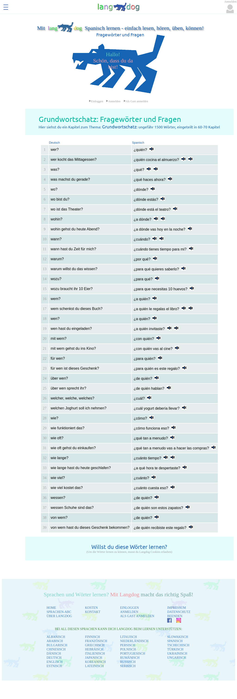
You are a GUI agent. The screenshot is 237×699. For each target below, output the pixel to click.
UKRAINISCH (177, 653)
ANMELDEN (129, 612)
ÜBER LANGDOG (59, 616)
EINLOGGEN (129, 607)
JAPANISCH (93, 657)
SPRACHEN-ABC (59, 612)
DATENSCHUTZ (178, 612)
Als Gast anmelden (136, 101)
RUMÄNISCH (130, 657)
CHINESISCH (56, 649)
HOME (51, 607)
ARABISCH (55, 641)
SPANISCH (174, 641)
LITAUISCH (128, 637)
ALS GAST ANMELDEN (137, 616)
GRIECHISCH (94, 645)
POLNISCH (128, 649)
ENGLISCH (54, 662)
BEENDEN (174, 616)
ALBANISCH (56, 637)
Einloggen (96, 101)
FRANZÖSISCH (96, 641)
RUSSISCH (128, 662)
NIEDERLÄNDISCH (134, 641)
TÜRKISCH (175, 649)
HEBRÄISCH (94, 649)
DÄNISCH (54, 653)
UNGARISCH (176, 657)
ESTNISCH (54, 666)
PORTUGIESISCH (132, 653)
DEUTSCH (54, 657)
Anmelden (113, 101)
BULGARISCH (57, 645)
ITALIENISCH (95, 653)
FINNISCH (92, 637)
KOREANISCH (95, 662)
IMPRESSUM (176, 607)
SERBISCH (128, 666)
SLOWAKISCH (177, 637)
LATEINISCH (94, 666)
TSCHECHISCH (178, 645)
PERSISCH (127, 645)
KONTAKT (92, 612)
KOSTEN (91, 607)
